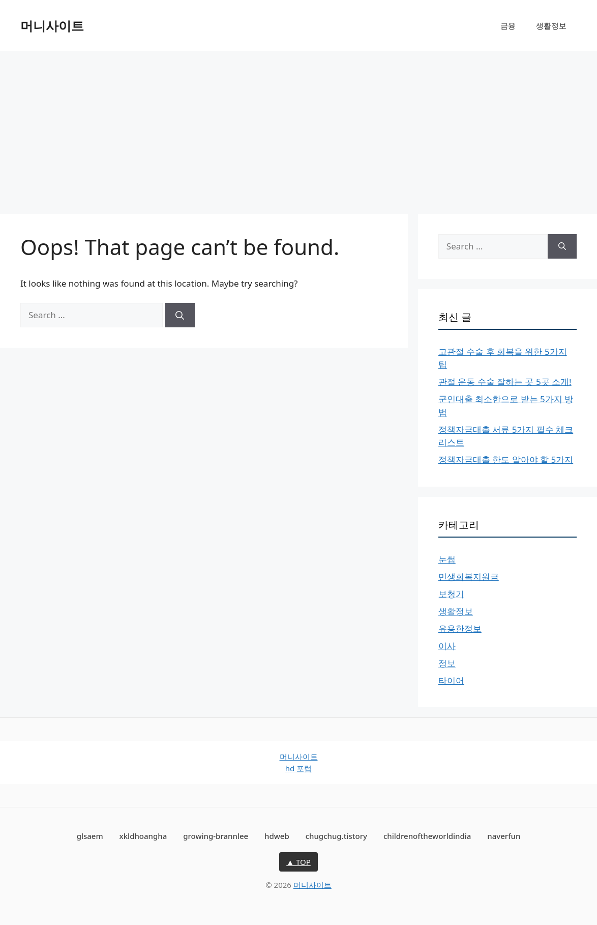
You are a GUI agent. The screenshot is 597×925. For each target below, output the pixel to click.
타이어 (451, 680)
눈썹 (447, 559)
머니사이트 (52, 25)
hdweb (276, 836)
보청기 (451, 594)
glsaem (90, 836)
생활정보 (551, 25)
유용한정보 (460, 628)
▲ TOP (298, 862)
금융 (508, 25)
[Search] (180, 315)
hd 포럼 (298, 768)
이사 (447, 646)
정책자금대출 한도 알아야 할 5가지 (505, 459)
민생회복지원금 (468, 576)
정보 (447, 663)
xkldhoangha (143, 836)
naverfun (503, 836)
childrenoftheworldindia (427, 836)
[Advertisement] (298, 127)
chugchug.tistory (336, 836)
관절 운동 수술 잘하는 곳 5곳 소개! (505, 381)
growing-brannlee (215, 836)
